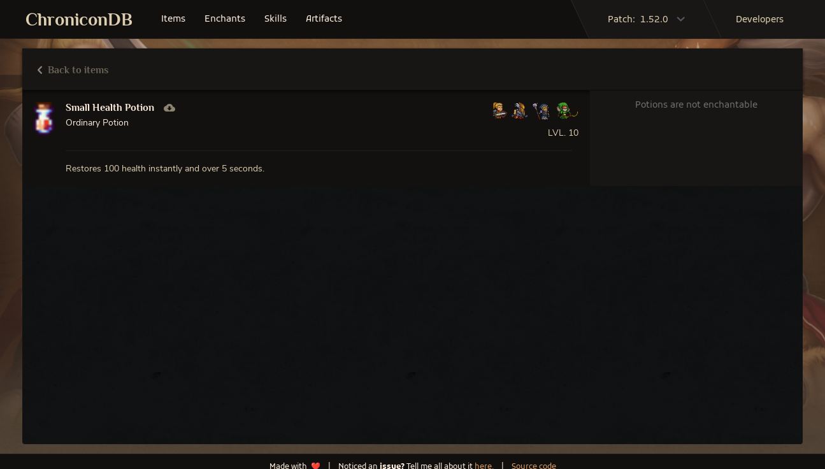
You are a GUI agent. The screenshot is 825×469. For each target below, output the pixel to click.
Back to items (73, 70)
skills (275, 19)
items (173, 19)
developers (760, 20)
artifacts (324, 19)
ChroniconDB (79, 19)
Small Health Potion (110, 107)
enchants (224, 19)
